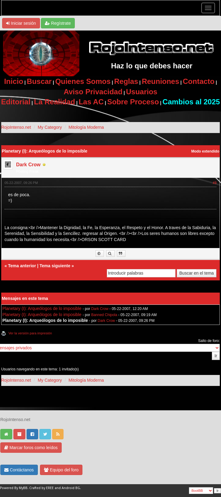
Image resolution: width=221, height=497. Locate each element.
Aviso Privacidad (93, 92)
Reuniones (160, 81)
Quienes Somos (83, 81)
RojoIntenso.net (16, 127)
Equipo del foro (61, 469)
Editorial (16, 102)
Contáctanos (19, 469)
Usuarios (142, 92)
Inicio (13, 81)
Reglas (126, 81)
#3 (214, 183)
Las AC (91, 102)
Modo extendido (205, 151)
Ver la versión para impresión (30, 333)
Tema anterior (22, 265)
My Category (50, 127)
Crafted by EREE (41, 488)
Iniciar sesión (21, 23)
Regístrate (58, 23)
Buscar (39, 81)
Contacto (199, 81)
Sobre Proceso (133, 102)
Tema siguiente (55, 265)
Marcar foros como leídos (31, 447)
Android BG (71, 488)
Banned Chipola (104, 315)
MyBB (23, 488)
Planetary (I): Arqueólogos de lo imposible (42, 308)
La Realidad (54, 102)
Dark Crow (28, 164)
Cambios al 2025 (191, 102)
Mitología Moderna (86, 127)
